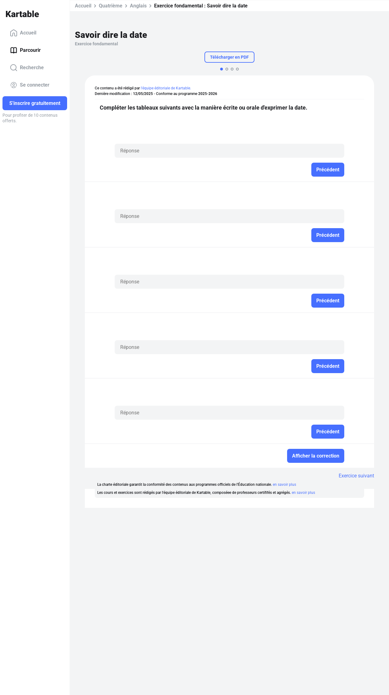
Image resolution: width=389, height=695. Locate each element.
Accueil (23, 33)
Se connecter (29, 85)
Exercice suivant (356, 476)
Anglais (138, 6)
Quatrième (110, 6)
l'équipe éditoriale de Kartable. (166, 88)
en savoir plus (284, 484)
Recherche (27, 67)
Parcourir (25, 50)
